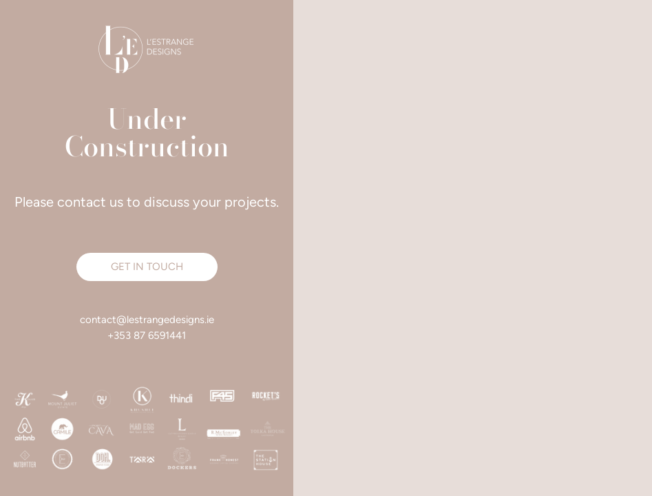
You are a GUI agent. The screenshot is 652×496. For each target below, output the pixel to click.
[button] (147, 267)
